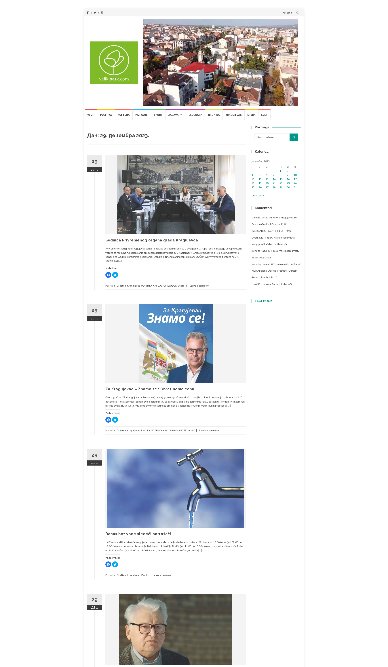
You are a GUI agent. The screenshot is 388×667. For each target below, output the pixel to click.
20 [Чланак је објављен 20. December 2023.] (267, 183)
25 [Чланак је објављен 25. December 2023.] (253, 187)
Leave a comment (199, 285)
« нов (254, 195)
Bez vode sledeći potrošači (276, 283)
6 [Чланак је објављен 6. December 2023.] (266, 174)
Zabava (173, 115)
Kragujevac (233, 115)
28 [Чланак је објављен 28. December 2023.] (274, 187)
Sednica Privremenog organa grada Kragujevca (151, 240)
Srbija (251, 115)
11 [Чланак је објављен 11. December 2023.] (253, 179)
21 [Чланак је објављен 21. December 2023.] (274, 183)
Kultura (124, 115)
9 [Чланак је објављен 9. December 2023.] (287, 174)
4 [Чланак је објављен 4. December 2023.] (252, 174)
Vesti (90, 115)
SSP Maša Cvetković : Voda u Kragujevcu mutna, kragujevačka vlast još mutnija (273, 237)
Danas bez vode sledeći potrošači (138, 534)
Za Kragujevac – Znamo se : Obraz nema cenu (149, 389)
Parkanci (141, 115)
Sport (158, 115)
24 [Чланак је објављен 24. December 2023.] (295, 183)
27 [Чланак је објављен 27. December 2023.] (267, 187)
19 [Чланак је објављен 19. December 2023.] (260, 183)
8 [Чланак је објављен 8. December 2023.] (280, 174)
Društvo (121, 285)
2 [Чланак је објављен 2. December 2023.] (287, 170)
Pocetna (287, 12)
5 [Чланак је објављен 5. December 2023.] (259, 174)
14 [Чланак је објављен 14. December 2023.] (274, 179)
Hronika (214, 115)
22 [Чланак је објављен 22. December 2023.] (281, 183)
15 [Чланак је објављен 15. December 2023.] (281, 179)
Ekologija (195, 115)
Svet (264, 115)
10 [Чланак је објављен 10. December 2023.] (295, 174)
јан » (261, 195)
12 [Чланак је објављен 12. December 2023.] (260, 179)
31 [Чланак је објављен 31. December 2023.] (295, 187)
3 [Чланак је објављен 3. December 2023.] (294, 170)
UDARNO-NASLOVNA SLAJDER (159, 285)
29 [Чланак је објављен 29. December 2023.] (281, 187)
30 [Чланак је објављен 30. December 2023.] (288, 187)
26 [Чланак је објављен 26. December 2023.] (260, 187)
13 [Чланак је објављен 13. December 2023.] (267, 179)
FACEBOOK (264, 301)
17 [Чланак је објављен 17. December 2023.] (295, 179)
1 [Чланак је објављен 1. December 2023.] (280, 170)
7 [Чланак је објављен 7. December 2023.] (273, 174)
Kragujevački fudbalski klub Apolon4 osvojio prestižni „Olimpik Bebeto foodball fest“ (276, 270)
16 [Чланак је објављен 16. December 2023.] (288, 179)
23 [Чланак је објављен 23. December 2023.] (288, 183)
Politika (106, 115)
